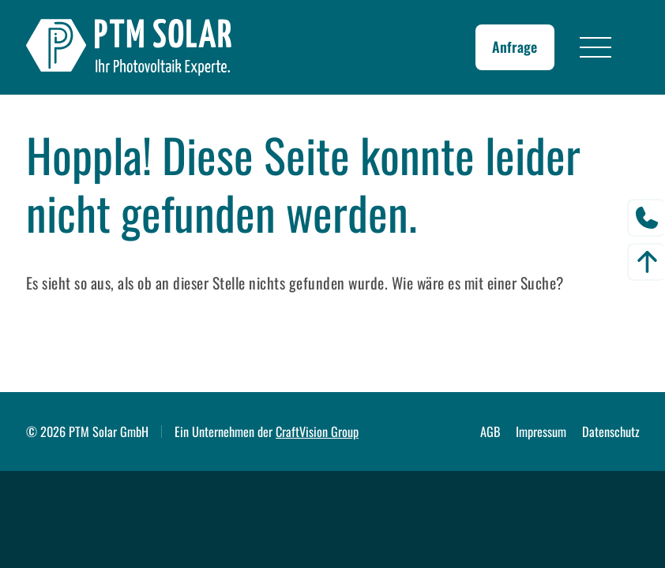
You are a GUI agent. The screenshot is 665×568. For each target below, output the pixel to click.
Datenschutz (611, 431)
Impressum (541, 431)
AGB (490, 431)
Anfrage (514, 46)
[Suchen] (325, 341)
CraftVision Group (317, 431)
